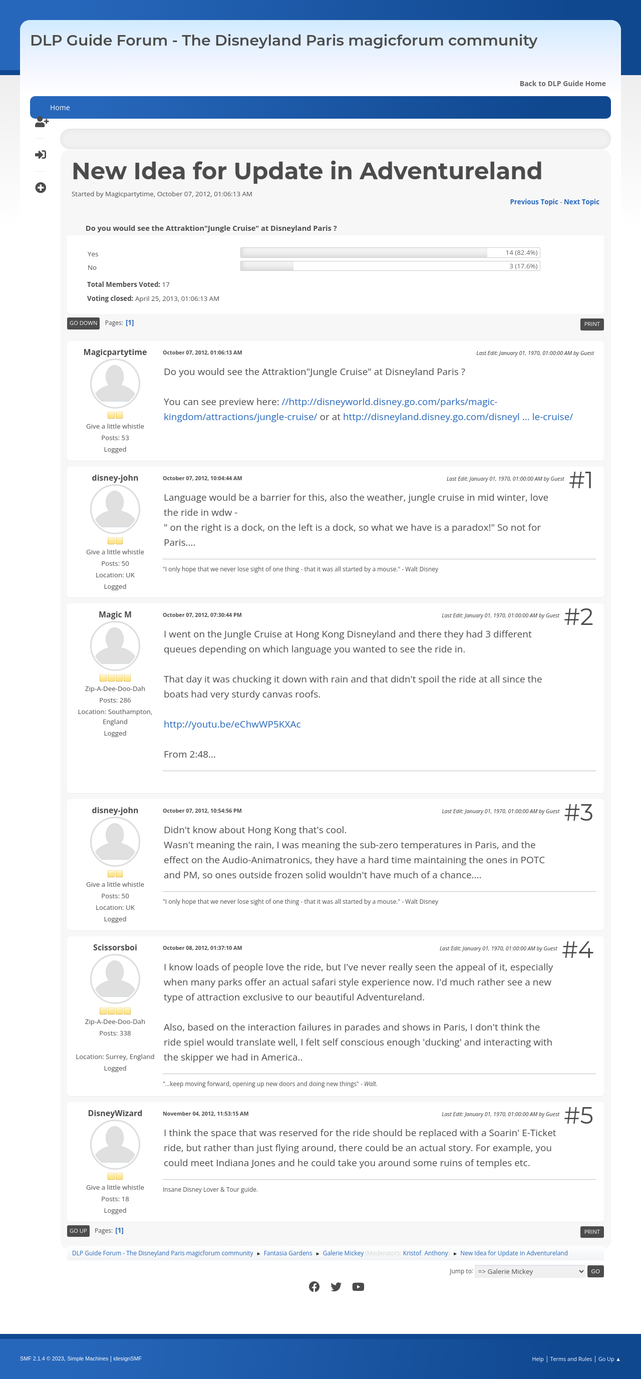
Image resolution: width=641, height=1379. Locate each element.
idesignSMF (127, 1358)
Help (537, 1358)
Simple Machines (87, 1358)
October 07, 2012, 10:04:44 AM (202, 478)
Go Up (78, 1230)
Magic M (115, 614)
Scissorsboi (115, 947)
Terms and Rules (571, 1358)
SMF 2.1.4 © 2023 (42, 1358)
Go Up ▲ (609, 1358)
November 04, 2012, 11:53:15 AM (206, 1113)
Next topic (581, 201)
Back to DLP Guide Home (563, 83)
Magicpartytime (115, 352)
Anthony (436, 1253)
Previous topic (534, 201)
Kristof (412, 1253)
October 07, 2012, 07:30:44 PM (202, 614)
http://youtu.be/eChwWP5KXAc (232, 724)
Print (592, 323)
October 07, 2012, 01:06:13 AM (202, 352)
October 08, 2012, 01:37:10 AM (202, 947)
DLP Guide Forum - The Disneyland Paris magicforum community (283, 40)
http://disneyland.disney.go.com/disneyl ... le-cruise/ (458, 416)
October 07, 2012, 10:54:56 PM (202, 810)
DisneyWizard (115, 1113)
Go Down (83, 322)
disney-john (115, 477)
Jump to (461, 1270)
